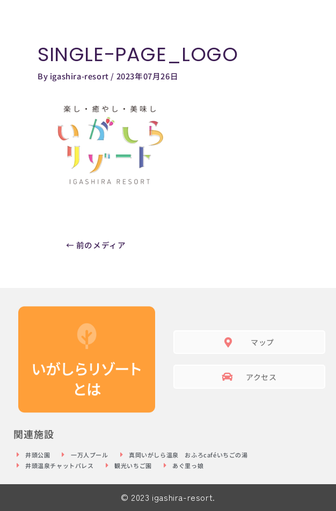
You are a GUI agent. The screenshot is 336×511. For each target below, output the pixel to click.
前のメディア (96, 244)
